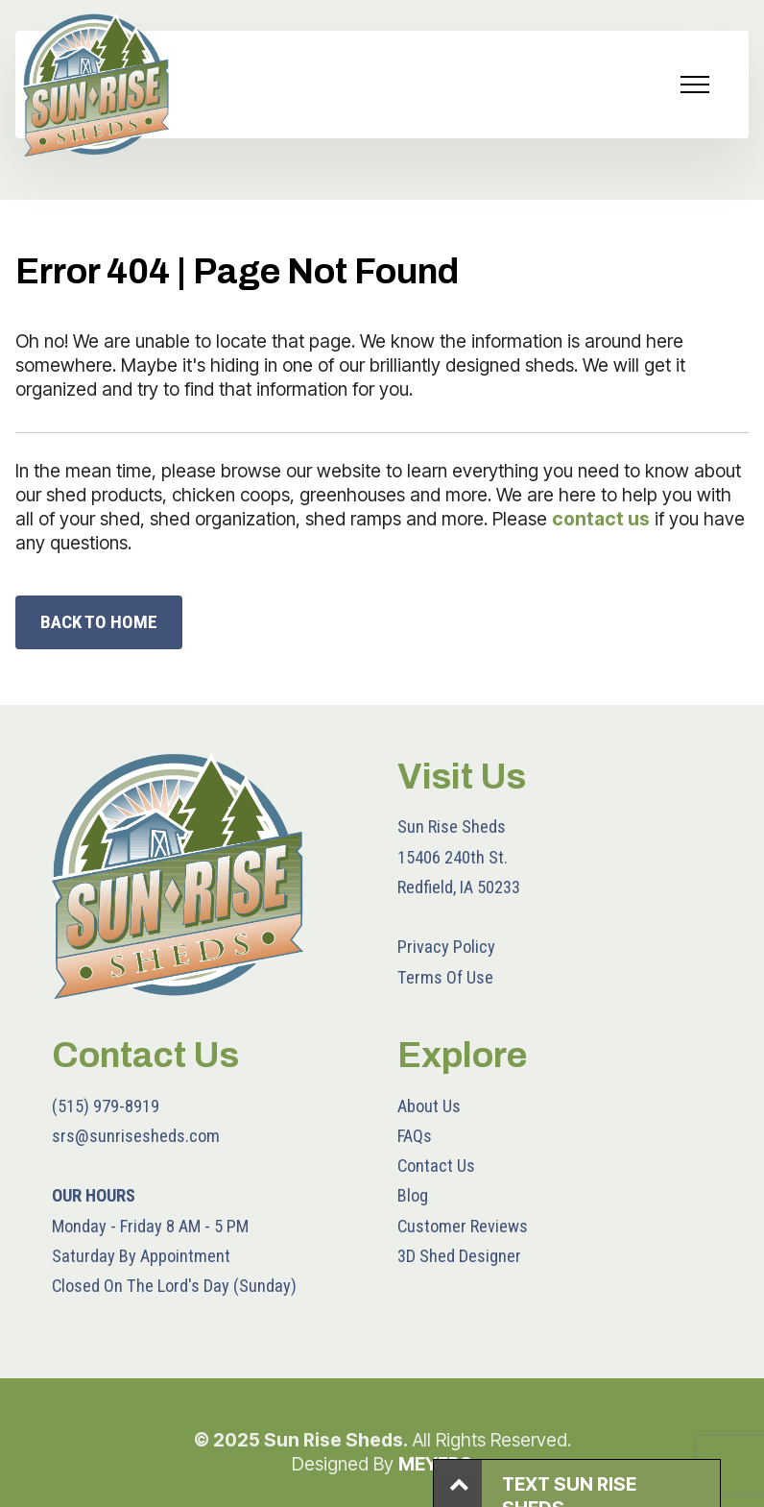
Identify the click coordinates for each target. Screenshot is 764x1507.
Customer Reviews (462, 1226)
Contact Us (436, 1165)
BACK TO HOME (98, 622)
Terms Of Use (445, 977)
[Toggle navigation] (695, 84)
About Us (429, 1106)
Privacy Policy (446, 946)
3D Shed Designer (459, 1256)
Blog (412, 1195)
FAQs (414, 1136)
